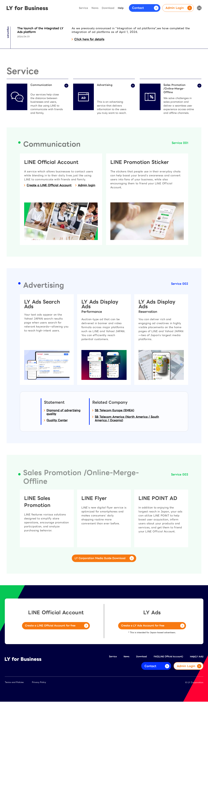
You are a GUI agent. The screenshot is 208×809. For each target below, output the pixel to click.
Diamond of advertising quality (63, 487)
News (95, 8)
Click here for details (89, 114)
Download (108, 8)
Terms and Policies (14, 789)
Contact (145, 8)
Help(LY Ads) (196, 763)
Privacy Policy (39, 789)
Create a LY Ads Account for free (152, 733)
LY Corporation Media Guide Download (104, 665)
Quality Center (57, 495)
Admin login (86, 260)
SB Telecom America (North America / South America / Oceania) (127, 493)
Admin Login (178, 8)
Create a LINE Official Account (49, 260)
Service (83, 8)
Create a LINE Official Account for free (56, 733)
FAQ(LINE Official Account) (168, 763)
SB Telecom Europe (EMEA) (114, 486)
